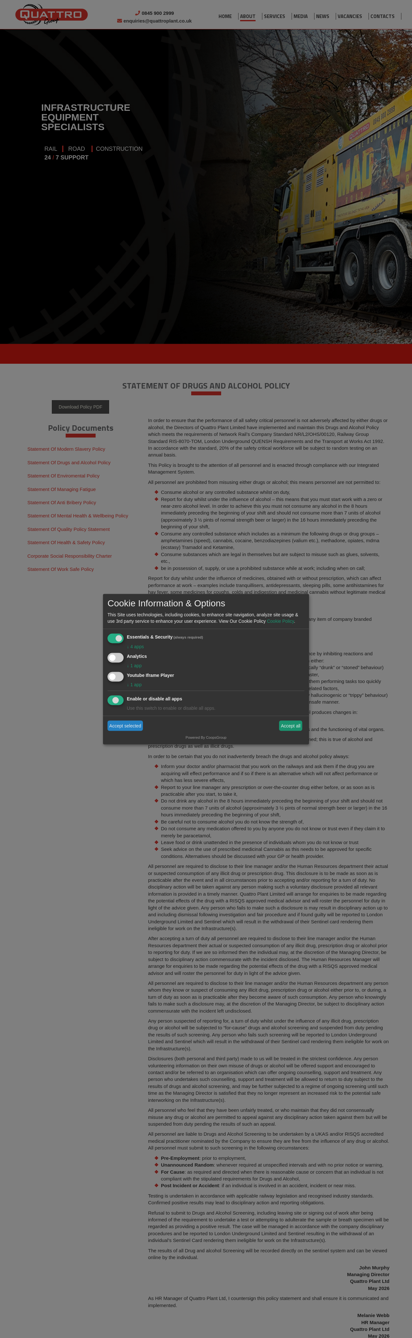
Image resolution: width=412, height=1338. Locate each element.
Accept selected (125, 725)
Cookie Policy (280, 621)
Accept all (291, 725)
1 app (134, 665)
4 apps (135, 646)
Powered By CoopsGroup (206, 737)
